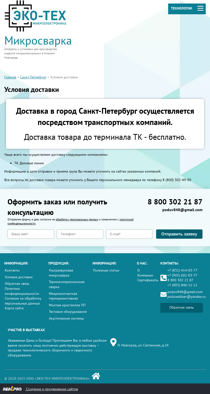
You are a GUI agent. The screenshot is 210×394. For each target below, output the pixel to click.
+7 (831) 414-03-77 (182, 270)
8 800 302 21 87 (175, 201)
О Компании (145, 273)
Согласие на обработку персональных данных (23, 301)
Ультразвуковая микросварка (61, 273)
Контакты (12, 270)
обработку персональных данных (77, 219)
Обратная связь (17, 283)
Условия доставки (19, 277)
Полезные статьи (106, 270)
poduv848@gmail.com (182, 209)
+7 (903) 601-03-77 (182, 275)
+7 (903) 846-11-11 (182, 285)
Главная (10, 77)
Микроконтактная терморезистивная (63, 296)
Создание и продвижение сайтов (40, 388)
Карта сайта (14, 308)
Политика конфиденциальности (22, 291)
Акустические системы (66, 318)
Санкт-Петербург (33, 77)
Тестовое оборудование (68, 311)
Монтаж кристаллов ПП (67, 305)
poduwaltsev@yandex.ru (186, 296)
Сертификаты (147, 280)
